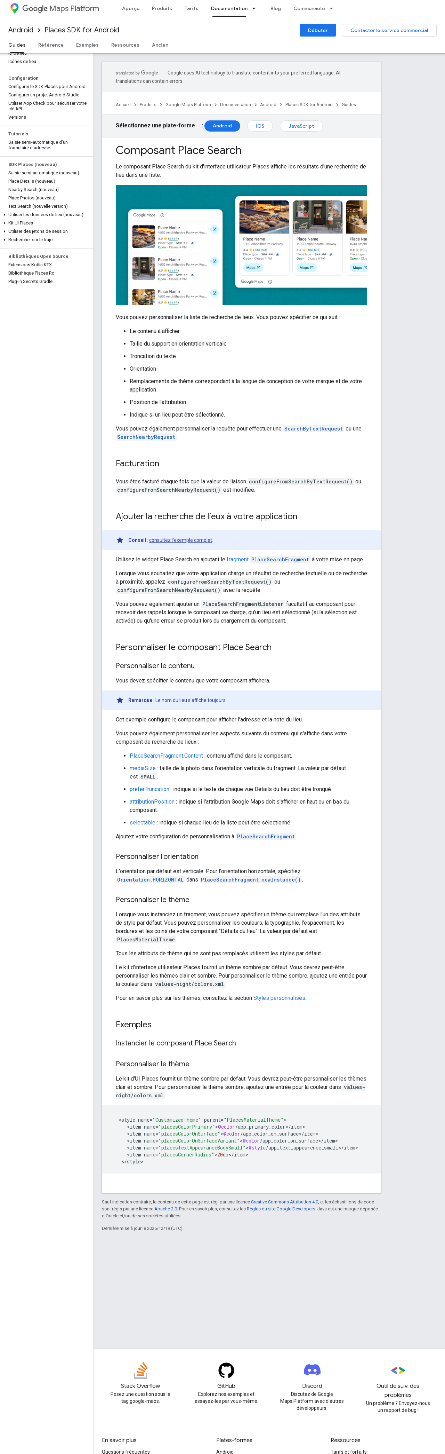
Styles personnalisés (279, 998)
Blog (275, 8)
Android (20, 30)
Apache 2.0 (165, 1208)
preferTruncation (149, 789)
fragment (238, 559)
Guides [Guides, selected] (17, 45)
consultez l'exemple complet (180, 540)
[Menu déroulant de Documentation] (256, 8)
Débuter (318, 30)
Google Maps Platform (188, 104)
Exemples (87, 45)
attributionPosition (152, 801)
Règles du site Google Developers (281, 1208)
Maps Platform (60, 8)
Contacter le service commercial (389, 30)
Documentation (235, 104)
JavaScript (301, 126)
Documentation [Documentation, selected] (229, 8)
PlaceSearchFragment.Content (166, 755)
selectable (142, 822)
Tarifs (192, 8)
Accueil (123, 104)
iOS (260, 126)
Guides (349, 104)
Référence (51, 45)
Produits (162, 8)
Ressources (125, 45)
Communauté (309, 8)
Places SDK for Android (81, 30)
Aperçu (130, 8)
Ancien (160, 45)
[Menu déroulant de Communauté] (333, 8)
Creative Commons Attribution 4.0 (284, 1201)
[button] (45, 215)
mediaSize (143, 768)
